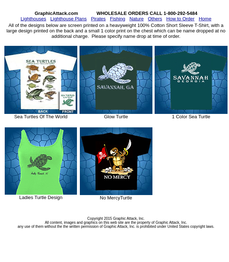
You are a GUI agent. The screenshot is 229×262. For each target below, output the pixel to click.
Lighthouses (33, 18)
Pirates (98, 18)
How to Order (180, 18)
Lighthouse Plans (68, 18)
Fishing (117, 18)
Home (205, 18)
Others (155, 18)
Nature (136, 18)
